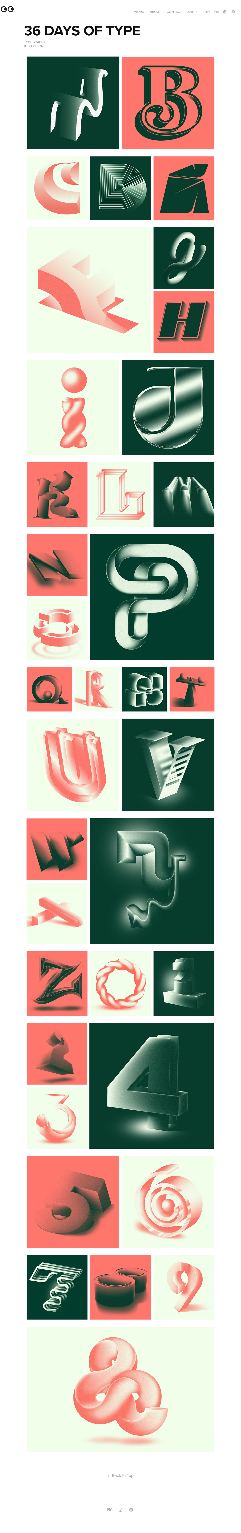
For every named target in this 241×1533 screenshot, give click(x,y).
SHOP (192, 11)
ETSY (206, 11)
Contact (174, 11)
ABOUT (155, 11)
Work (139, 11)
